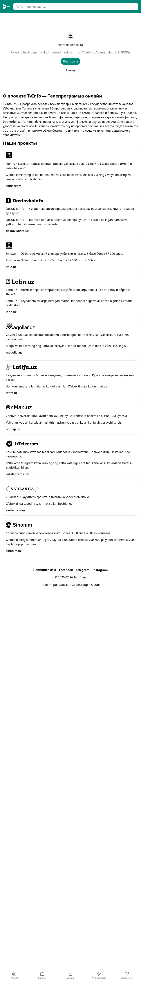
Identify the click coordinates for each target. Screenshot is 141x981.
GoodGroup (80, 585)
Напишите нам (44, 570)
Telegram (82, 570)
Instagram (100, 570)
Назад (70, 70)
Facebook (66, 570)
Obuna (96, 585)
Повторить (70, 61)
